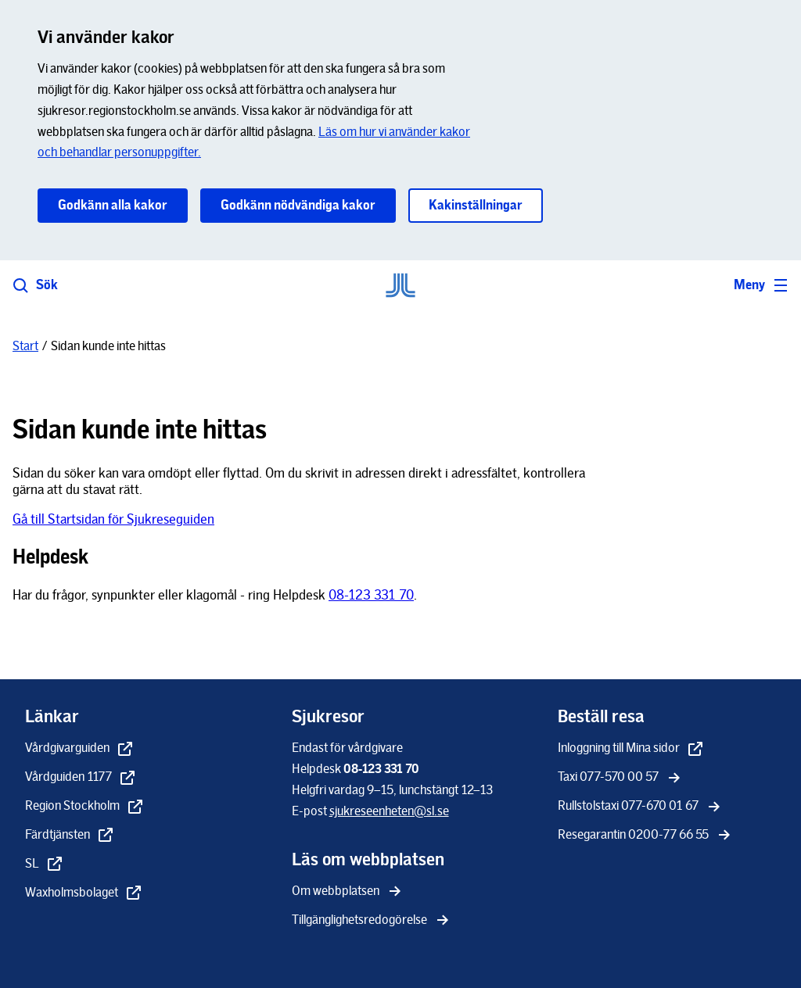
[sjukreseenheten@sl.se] (389, 811)
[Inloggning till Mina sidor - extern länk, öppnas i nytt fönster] (631, 749)
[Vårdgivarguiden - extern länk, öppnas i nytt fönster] (80, 749)
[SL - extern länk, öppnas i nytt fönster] (44, 865)
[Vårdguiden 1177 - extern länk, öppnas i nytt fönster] (81, 778)
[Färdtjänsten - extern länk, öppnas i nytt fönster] (70, 836)
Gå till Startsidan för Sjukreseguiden (113, 519)
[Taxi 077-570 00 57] (621, 778)
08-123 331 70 (371, 595)
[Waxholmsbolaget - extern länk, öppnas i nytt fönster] (84, 893)
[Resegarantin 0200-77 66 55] (646, 836)
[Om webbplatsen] (348, 892)
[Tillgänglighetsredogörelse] (372, 921)
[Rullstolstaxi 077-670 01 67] (641, 807)
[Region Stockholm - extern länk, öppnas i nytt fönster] (85, 807)
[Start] (25, 346)
